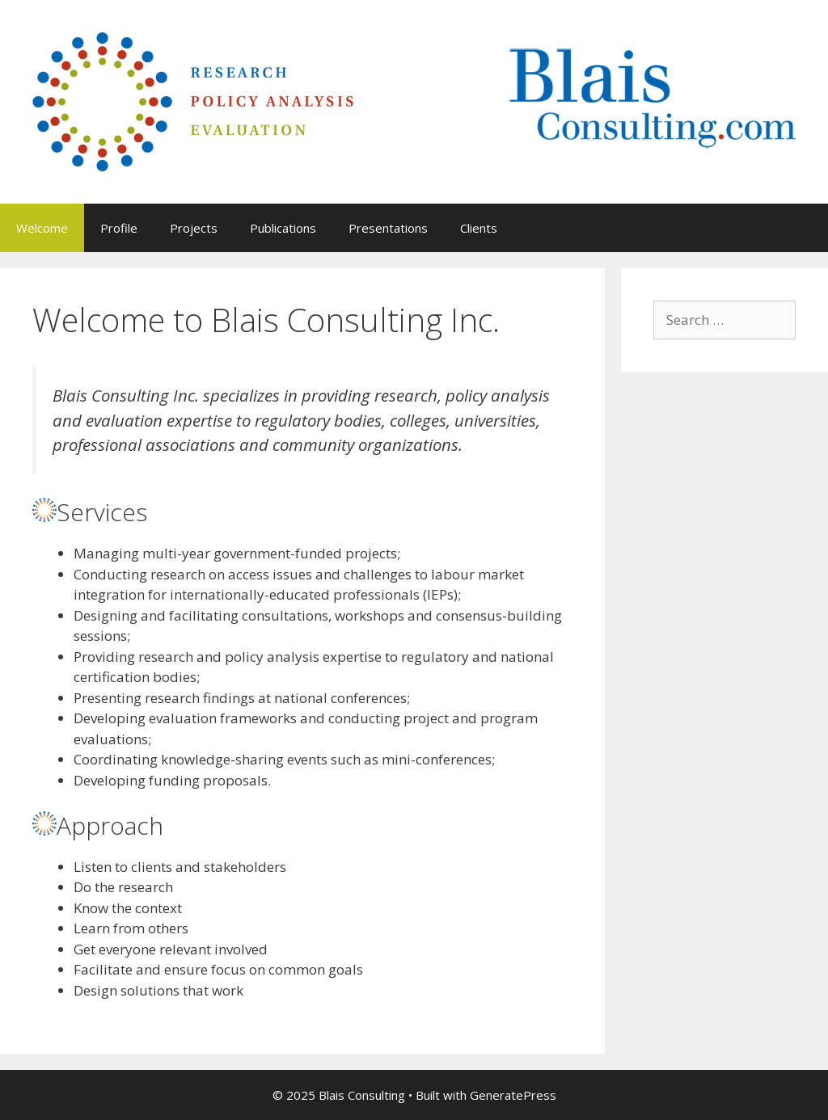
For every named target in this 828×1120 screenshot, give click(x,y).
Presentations (388, 228)
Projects (194, 228)
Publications (283, 228)
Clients (478, 228)
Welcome (42, 228)
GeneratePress (513, 1095)
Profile (118, 228)
